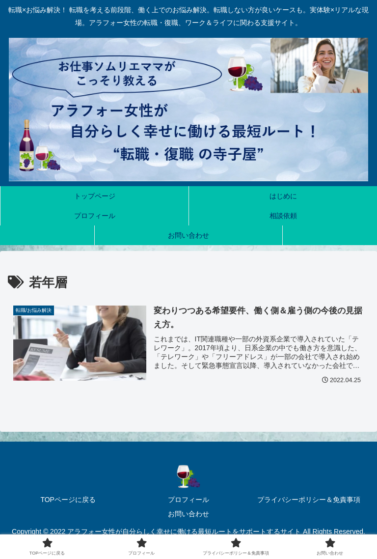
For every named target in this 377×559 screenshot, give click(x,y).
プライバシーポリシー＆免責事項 (308, 499)
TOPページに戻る (68, 499)
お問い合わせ (188, 514)
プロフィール (188, 499)
